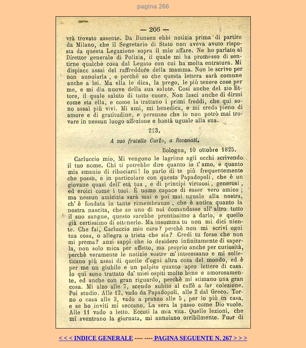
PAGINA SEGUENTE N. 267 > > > (200, 338)
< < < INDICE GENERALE (96, 338)
